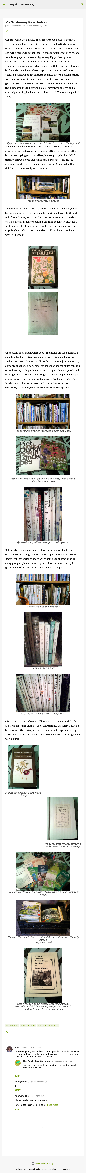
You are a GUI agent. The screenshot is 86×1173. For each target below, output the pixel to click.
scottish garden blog (48, 1025)
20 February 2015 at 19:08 (61, 1061)
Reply (18, 1076)
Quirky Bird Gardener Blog (21, 4)
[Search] (82, 4)
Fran (17, 1047)
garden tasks (12, 1025)
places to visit (28, 1025)
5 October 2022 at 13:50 (37, 1082)
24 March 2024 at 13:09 (37, 1096)
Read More (52, 1105)
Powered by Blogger (43, 1163)
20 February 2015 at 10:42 (30, 1048)
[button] (7, 31)
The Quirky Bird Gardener (36, 1061)
